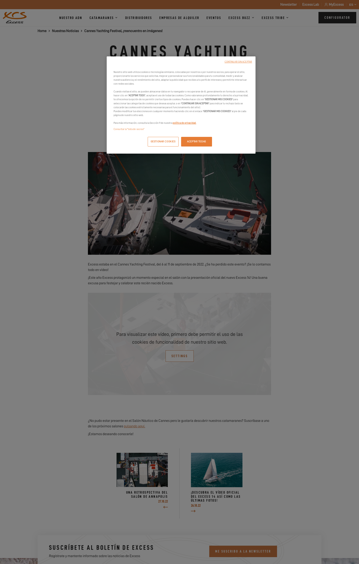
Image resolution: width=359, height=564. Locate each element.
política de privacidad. (184, 123)
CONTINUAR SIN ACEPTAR (238, 62)
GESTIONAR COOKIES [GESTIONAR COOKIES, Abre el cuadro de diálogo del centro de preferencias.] (163, 141)
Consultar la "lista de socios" (129, 129)
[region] (181, 105)
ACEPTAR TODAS (196, 141)
